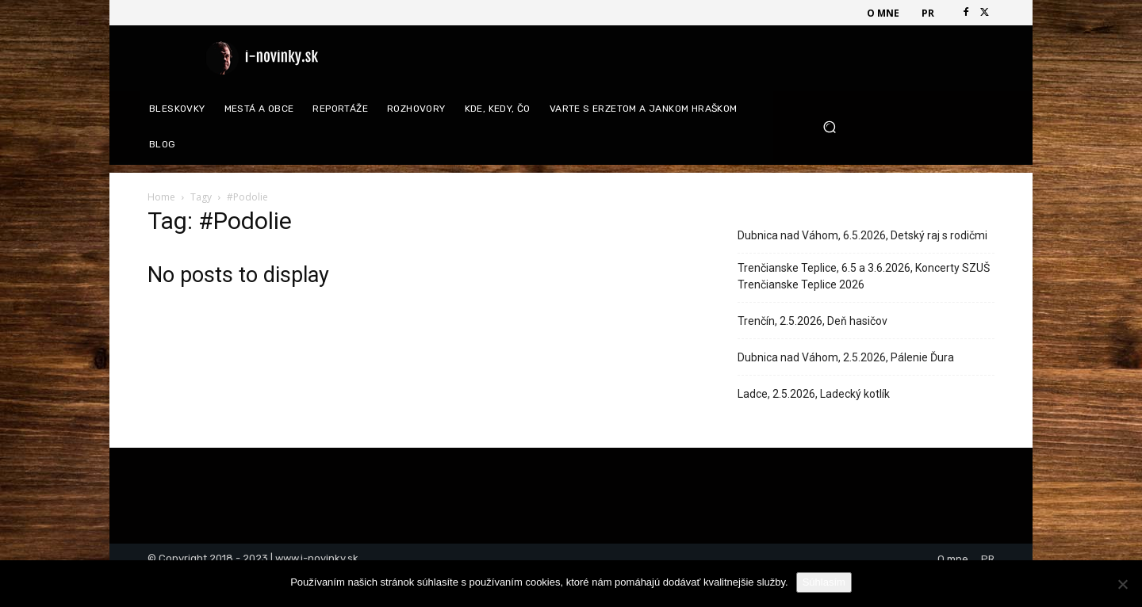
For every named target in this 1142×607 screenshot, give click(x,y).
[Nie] (1122, 584)
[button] (902, 127)
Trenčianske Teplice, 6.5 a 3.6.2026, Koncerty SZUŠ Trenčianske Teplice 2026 (864, 276)
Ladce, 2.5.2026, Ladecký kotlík (814, 393)
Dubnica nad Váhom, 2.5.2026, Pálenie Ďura (846, 357)
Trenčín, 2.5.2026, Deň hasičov (812, 321)
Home (161, 197)
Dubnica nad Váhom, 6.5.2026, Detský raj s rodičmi (862, 235)
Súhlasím (824, 582)
